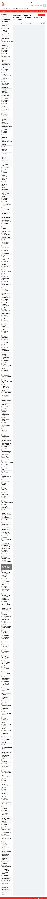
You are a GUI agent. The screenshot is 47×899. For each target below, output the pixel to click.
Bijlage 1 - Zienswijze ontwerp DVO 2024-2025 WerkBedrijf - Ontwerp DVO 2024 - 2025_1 (6, 837)
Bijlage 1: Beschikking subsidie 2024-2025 (6, 419)
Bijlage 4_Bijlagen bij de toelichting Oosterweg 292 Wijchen (6, 732)
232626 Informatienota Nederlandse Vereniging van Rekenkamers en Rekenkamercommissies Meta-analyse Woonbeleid (7, 139)
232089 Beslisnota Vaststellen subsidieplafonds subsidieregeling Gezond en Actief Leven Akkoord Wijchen (6, 869)
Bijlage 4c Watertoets (5, 274)
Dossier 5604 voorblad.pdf (5, 199)
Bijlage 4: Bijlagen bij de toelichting (6, 799)
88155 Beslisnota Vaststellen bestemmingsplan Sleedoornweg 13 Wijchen (6, 395)
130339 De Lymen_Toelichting (5, 469)
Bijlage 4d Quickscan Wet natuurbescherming (5, 349)
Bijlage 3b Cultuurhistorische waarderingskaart (5, 252)
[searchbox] (35, 5)
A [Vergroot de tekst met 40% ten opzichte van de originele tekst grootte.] (45, 11)
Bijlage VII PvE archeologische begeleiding (6, 498)
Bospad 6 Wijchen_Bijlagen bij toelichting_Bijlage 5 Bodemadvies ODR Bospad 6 (6, 589)
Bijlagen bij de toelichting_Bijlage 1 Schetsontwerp (6, 657)
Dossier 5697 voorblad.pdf (5, 536)
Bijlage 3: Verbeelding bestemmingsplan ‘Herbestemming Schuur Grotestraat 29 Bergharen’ (6, 793)
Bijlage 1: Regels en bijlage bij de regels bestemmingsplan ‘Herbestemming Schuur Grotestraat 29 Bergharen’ (6, 775)
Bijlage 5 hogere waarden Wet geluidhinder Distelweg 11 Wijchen (6, 283)
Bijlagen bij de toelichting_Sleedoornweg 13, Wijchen (7, 381)
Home (8, 11)
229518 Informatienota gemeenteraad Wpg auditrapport (6, 55)
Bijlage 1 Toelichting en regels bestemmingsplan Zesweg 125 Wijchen (6, 311)
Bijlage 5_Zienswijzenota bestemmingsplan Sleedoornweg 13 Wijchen (5, 387)
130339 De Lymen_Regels (5, 465)
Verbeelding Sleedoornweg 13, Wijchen (5, 372)
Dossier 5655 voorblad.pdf (5, 407)
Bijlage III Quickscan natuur (5, 480)
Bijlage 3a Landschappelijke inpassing (5, 247)
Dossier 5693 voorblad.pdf (5, 862)
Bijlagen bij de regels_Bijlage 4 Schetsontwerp (5, 652)
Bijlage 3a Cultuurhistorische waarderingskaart (5, 321)
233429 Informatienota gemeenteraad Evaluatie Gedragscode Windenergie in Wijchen (5, 175)
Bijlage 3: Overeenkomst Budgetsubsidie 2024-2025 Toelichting (6, 431)
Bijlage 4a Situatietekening (5, 337)
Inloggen (43, 898)
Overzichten (15, 8)
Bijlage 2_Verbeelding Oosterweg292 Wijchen (5, 720)
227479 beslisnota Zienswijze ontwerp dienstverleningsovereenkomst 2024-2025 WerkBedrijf (7, 830)
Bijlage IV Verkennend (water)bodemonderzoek (7, 484)
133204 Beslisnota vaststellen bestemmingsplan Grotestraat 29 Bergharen (6, 766)
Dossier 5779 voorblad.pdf (5, 761)
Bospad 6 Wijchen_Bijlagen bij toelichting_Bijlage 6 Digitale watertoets (6, 603)
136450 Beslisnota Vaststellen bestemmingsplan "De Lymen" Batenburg (6, 452)
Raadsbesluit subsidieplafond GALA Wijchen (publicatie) (6, 877)
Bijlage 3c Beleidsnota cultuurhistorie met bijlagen (5, 257)
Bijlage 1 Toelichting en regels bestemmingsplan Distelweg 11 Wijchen (6, 235)
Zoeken (29, 2)
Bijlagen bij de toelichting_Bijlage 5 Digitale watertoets (6, 678)
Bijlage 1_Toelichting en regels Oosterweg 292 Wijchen (6, 714)
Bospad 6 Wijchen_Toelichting (6, 554)
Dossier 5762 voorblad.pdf (5, 825)
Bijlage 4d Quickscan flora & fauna (5, 278)
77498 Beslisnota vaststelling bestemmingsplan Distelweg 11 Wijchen (6, 229)
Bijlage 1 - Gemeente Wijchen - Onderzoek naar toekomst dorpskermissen (6, 84)
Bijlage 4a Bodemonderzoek (5, 267)
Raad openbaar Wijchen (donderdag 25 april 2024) (22, 11)
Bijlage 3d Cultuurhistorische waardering (5, 263)
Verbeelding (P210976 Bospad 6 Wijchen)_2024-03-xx (6, 547)
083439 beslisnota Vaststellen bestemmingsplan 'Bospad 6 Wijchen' (6, 541)
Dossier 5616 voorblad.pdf (5, 51)
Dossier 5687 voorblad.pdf (5, 70)
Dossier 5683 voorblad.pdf (5, 300)
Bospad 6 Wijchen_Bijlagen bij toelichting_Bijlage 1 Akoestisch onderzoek (6, 567)
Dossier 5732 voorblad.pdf (5, 520)
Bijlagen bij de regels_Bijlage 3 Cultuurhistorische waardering (5, 647)
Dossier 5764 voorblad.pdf (5, 807)
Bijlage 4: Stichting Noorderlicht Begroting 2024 (6, 436)
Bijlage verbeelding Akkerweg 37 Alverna (6, 623)
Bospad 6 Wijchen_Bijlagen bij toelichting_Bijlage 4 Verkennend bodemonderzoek (6, 597)
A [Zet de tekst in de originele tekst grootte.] (41, 11)
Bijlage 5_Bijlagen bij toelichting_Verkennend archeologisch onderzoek (6, 739)
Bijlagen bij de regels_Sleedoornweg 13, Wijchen (6, 376)
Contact (26, 8)
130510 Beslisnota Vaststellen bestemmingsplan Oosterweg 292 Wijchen (6, 707)
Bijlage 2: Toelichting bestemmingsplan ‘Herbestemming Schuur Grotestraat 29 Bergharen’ (6, 784)
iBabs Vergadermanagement (33, 898)
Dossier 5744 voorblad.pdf (5, 614)
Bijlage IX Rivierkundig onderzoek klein (5, 506)
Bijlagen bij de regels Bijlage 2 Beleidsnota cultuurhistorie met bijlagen (5, 640)
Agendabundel (6, 14)
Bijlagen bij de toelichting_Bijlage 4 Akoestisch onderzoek (6, 673)
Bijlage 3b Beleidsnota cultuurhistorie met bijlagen (5, 327)
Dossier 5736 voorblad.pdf (5, 132)
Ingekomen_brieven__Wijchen (7, 41)
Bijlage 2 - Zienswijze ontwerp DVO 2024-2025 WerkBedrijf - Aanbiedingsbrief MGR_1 (6, 845)
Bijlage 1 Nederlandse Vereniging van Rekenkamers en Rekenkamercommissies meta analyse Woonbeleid (7, 150)
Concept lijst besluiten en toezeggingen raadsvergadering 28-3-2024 (6, 31)
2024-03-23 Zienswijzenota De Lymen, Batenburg (5, 458)
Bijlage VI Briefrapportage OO (6, 493)
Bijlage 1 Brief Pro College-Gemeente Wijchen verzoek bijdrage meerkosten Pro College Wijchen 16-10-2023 (6, 211)
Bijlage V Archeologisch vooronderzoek (5, 489)
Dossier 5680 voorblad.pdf (5, 361)
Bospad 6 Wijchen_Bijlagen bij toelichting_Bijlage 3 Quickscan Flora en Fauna (6, 581)
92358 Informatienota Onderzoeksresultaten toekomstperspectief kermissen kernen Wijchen (6, 76)
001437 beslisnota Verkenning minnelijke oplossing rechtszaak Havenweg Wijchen (6, 525)
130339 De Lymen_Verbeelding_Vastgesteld (7, 462)
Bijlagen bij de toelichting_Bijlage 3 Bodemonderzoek (6, 668)
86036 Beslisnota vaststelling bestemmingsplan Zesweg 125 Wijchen (6, 305)
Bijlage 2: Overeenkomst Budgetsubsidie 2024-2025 (6, 424)
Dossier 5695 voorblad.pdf (5, 101)
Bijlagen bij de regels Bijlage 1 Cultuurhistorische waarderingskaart (5, 633)
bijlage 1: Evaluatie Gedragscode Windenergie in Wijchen (5, 184)
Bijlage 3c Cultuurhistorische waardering (5, 333)
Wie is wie (21, 8)
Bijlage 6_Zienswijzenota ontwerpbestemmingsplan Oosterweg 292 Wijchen (7, 747)
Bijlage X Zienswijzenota (5, 510)
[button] (44, 5)
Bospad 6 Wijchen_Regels (5, 551)
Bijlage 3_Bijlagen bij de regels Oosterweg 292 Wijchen (6, 726)
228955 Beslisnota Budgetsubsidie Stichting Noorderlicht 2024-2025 (6, 413)
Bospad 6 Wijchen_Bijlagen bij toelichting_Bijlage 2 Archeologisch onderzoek (6, 574)
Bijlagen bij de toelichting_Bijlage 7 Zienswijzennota (6, 689)
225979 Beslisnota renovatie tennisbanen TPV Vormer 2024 (6, 812)
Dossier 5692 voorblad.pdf (5, 168)
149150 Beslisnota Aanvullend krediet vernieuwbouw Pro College (6, 203)
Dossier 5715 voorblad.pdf (5, 447)
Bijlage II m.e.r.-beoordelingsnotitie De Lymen (6, 476)
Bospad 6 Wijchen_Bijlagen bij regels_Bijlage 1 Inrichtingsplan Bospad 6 (6, 560)
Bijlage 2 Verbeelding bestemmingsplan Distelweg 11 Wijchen (6, 241)
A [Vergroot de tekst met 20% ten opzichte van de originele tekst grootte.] (43, 11)
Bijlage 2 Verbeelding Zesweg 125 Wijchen (6, 317)
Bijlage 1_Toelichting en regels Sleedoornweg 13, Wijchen (6, 366)
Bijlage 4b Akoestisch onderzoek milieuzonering (6, 341)
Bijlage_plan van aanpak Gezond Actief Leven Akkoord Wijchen (6, 882)
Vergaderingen (9, 8)
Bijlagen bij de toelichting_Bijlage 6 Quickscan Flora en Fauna (6, 683)
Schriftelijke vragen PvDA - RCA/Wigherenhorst (6, 115)
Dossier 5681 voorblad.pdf (5, 224)
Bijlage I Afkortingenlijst (5, 472)
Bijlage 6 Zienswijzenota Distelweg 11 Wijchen (6, 289)
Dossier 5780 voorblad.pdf (5, 701)
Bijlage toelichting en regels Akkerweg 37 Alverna (6, 628)
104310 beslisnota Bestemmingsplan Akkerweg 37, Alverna (6, 618)
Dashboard (3, 8)
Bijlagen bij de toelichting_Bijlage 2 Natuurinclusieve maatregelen (6, 663)
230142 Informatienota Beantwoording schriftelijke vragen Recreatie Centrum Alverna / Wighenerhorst (5, 108)
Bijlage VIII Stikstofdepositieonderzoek (7, 502)
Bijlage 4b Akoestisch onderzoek (6, 270)
